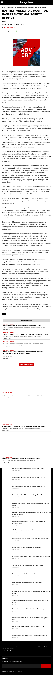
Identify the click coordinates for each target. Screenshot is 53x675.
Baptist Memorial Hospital (21, 314)
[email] (21, 666)
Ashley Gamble (9, 27)
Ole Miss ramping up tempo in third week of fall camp (22, 325)
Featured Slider (8, 324)
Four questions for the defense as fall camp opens (27, 574)
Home (3, 7)
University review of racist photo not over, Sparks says (28, 609)
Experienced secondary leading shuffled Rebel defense (23, 343)
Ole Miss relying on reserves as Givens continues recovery (29, 530)
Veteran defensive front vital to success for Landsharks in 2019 (31, 539)
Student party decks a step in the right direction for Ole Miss (25, 334)
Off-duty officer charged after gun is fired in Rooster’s (28, 565)
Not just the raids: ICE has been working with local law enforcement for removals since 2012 (23, 352)
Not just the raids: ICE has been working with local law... (28, 495)
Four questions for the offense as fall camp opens (27, 582)
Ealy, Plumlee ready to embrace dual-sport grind (26, 547)
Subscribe (46, 666)
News (8, 7)
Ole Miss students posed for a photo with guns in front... (29, 626)
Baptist (9, 314)
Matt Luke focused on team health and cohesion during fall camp (31, 556)
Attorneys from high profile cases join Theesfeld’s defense (29, 635)
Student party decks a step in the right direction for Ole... (29, 477)
